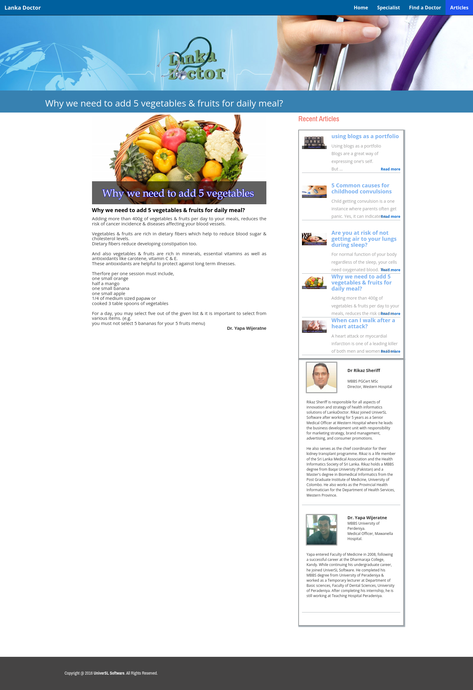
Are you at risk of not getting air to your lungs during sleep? (364, 238)
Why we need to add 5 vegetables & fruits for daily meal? (362, 282)
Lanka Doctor (23, 7)
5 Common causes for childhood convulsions (362, 188)
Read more (390, 169)
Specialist (388, 7)
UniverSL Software (109, 673)
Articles (459, 7)
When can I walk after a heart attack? (363, 323)
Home (361, 7)
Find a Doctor (425, 7)
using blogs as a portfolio (365, 136)
